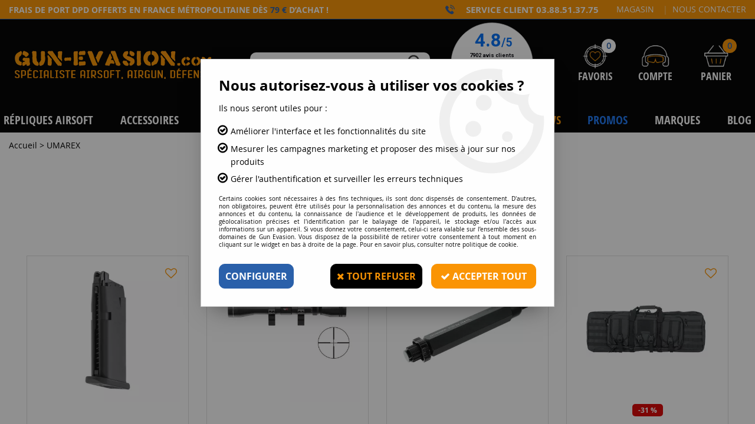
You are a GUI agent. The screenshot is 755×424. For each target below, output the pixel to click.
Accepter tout (484, 276)
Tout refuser (376, 276)
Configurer (256, 276)
